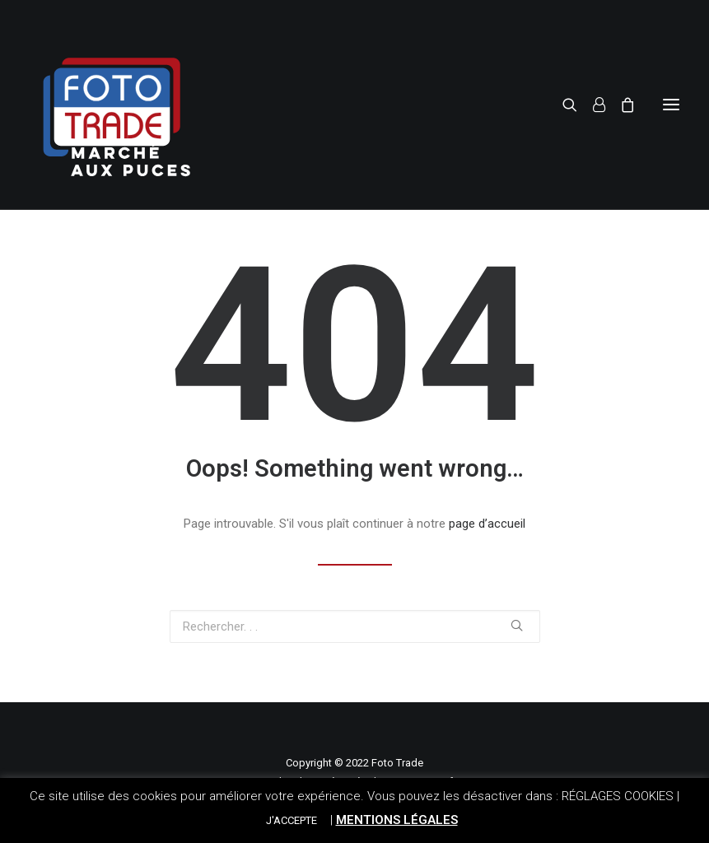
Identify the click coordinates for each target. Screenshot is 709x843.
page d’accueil (487, 523)
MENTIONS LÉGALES (397, 820)
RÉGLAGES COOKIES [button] (618, 796)
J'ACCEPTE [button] (291, 820)
